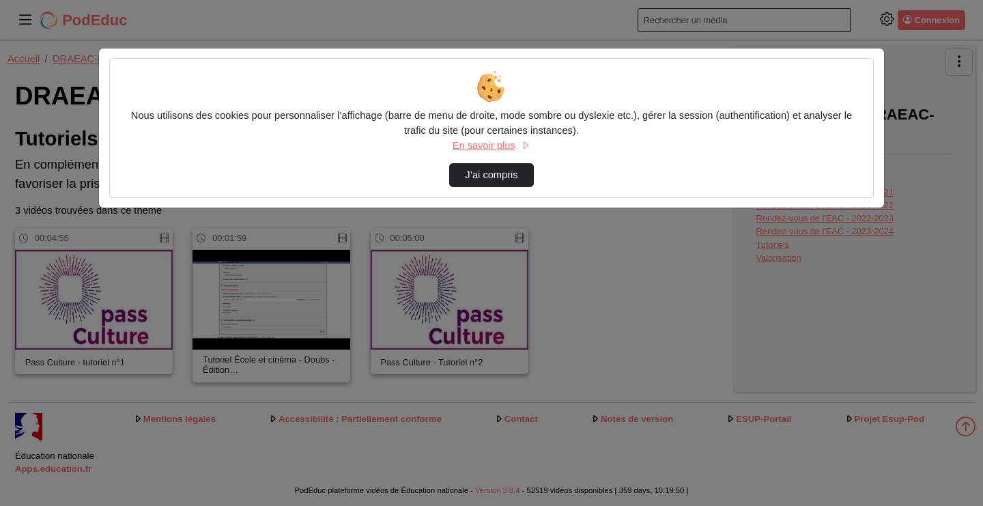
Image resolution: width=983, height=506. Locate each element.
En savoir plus (491, 145)
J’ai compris (491, 174)
